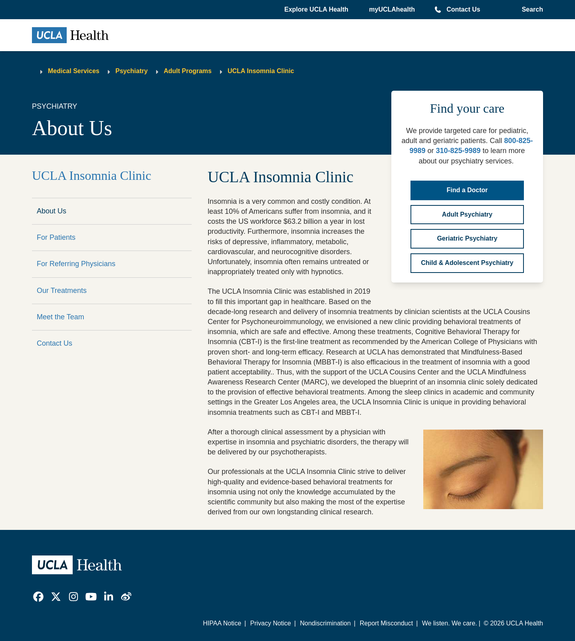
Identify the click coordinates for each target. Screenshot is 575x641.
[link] (38, 596)
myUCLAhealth (392, 9)
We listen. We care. (449, 623)
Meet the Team (60, 317)
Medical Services (73, 71)
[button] (317, 10)
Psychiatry (131, 71)
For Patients (56, 237)
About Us (51, 211)
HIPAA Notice (222, 623)
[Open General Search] (531, 9)
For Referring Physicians (76, 264)
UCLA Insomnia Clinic (261, 71)
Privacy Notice (270, 623)
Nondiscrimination (325, 623)
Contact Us (463, 9)
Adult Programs (188, 71)
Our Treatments (62, 291)
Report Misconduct (386, 623)
